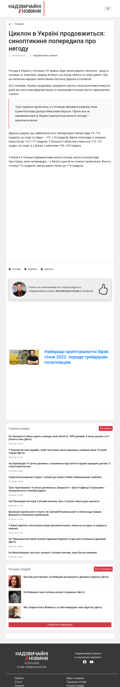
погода (16, 269)
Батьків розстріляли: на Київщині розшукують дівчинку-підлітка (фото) (66, 576)
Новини (19, 23)
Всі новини (105, 428)
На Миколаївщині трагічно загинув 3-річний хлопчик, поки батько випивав (53, 552)
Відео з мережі (75, 678)
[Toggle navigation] (107, 8)
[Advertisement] (60, 324)
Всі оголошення (103, 569)
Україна (32, 269)
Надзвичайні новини (45, 55)
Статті (18, 681)
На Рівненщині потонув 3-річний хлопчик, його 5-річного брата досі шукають (54, 501)
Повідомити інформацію (59, 624)
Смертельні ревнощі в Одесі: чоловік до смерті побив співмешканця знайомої (55, 477)
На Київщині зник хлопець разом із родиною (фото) (54, 592)
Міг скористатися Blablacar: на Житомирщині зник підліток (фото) (63, 607)
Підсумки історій (76, 681)
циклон (48, 269)
